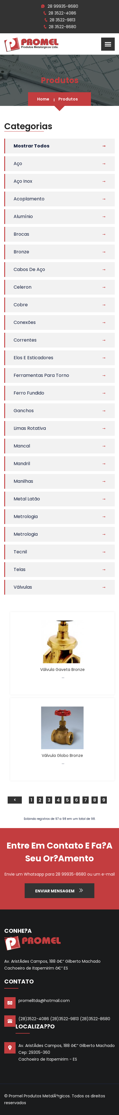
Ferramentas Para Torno (41, 375)
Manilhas (23, 481)
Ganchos (24, 410)
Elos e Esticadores (33, 357)
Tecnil (20, 552)
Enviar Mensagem (59, 891)
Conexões (25, 322)
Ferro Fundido (29, 393)
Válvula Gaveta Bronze (62, 669)
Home (43, 99)
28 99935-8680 (63, 6)
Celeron (22, 287)
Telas (20, 569)
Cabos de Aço (29, 269)
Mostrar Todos (31, 146)
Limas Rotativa (30, 428)
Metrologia (26, 516)
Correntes (25, 340)
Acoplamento (29, 199)
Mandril (22, 463)
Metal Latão (27, 499)
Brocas (21, 234)
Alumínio (23, 216)
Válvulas (23, 587)
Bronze (21, 252)
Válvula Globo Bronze (62, 755)
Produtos (68, 99)
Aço (18, 163)
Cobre (21, 304)
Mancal (22, 446)
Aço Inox (23, 181)
